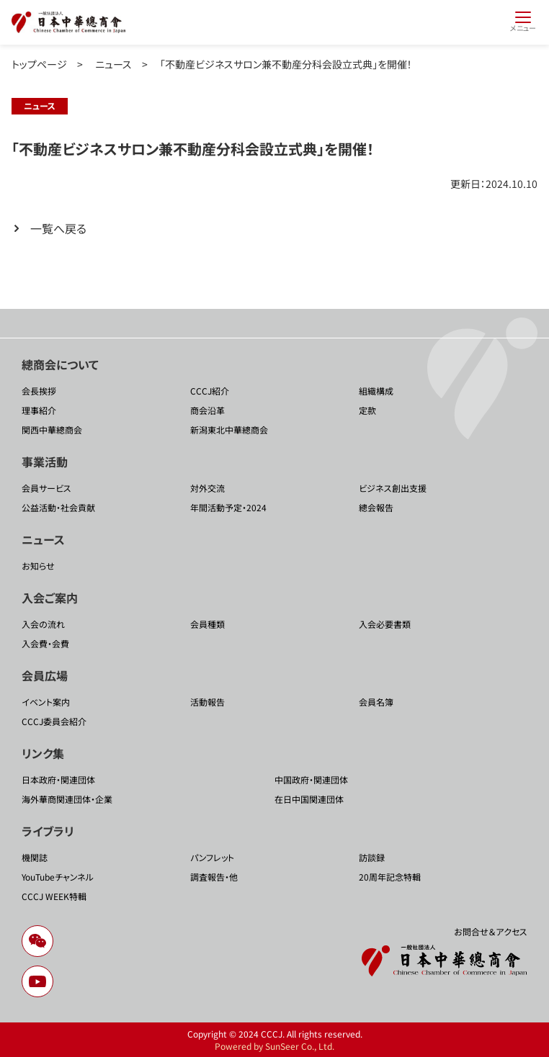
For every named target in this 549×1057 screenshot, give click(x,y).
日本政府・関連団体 (58, 779)
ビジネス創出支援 (393, 488)
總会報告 (376, 507)
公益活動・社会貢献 (58, 507)
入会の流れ (43, 624)
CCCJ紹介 (209, 390)
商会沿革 (207, 410)
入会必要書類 (385, 624)
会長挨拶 (39, 390)
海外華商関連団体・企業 (67, 799)
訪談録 (372, 857)
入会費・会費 (45, 643)
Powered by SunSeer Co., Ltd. (274, 1046)
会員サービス (46, 488)
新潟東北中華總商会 (229, 429)
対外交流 (207, 488)
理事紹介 (39, 410)
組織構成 (376, 390)
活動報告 (207, 702)
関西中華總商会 (52, 429)
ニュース (113, 64)
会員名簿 (376, 702)
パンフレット (212, 857)
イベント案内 (46, 702)
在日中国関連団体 (309, 799)
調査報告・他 (214, 877)
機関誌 (35, 857)
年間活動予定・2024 (228, 507)
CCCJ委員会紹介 (54, 721)
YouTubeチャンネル (58, 877)
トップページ (39, 64)
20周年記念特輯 (390, 877)
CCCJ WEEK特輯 (54, 896)
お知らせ (38, 565)
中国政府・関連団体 (311, 779)
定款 (367, 410)
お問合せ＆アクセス (490, 931)
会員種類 (207, 624)
